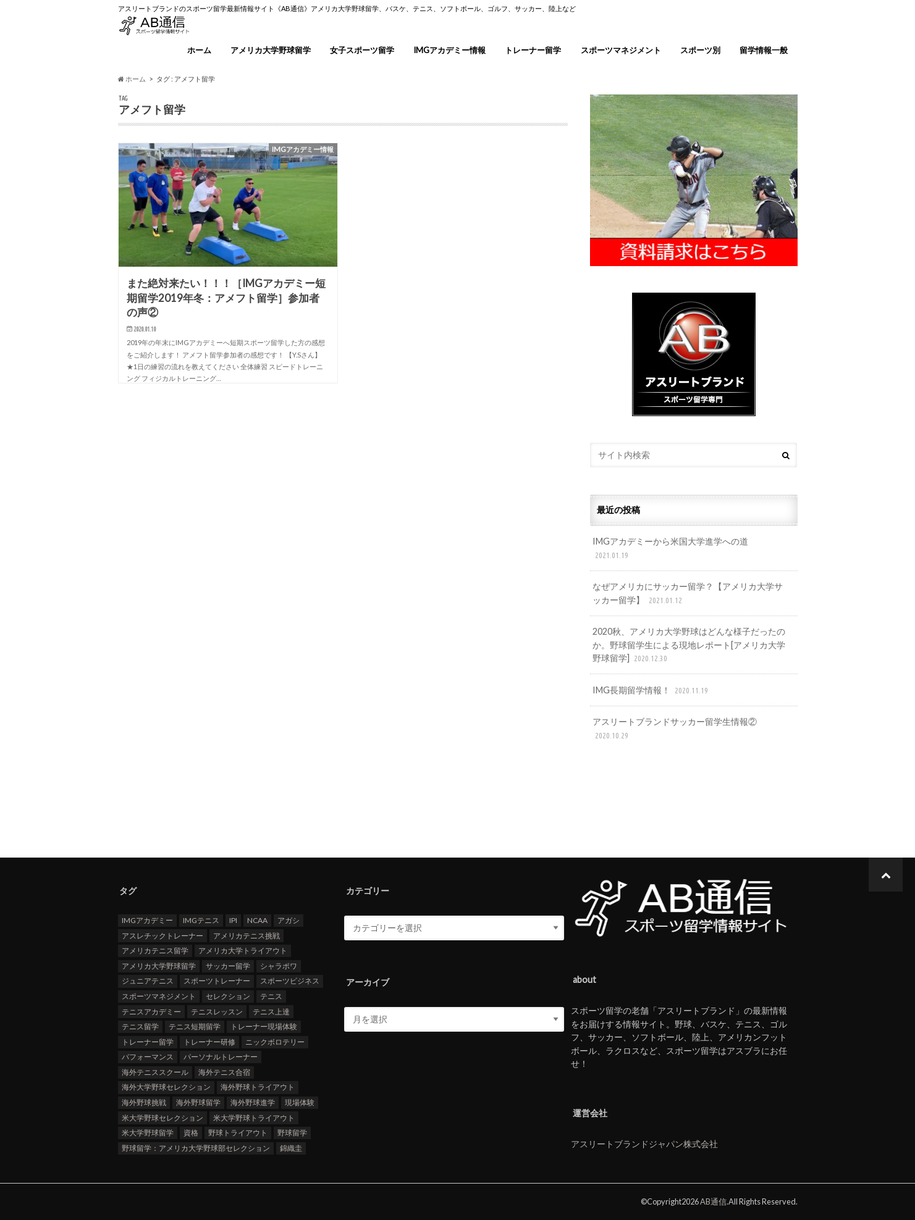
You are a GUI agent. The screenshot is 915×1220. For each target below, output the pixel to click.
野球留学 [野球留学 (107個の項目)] (292, 1132)
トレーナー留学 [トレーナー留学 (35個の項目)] (148, 1041)
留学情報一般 (764, 50)
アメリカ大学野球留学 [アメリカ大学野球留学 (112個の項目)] (159, 965)
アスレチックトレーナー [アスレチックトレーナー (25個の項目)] (162, 935)
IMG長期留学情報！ (651, 690)
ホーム (199, 50)
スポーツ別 (700, 50)
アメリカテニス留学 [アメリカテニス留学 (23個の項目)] (155, 950)
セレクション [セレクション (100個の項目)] (228, 996)
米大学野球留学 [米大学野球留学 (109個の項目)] (148, 1132)
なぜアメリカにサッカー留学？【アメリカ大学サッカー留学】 (687, 593)
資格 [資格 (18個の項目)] (190, 1132)
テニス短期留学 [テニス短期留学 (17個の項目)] (195, 1026)
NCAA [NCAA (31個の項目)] (257, 920)
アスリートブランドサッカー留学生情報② (674, 729)
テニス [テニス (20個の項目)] (271, 996)
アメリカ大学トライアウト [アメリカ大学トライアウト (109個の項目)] (242, 950)
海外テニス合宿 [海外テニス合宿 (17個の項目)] (224, 1071)
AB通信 (713, 1201)
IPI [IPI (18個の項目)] (233, 920)
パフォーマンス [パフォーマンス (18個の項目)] (148, 1056)
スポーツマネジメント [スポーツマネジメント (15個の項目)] (159, 996)
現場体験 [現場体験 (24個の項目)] (299, 1102)
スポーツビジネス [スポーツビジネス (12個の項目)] (289, 980)
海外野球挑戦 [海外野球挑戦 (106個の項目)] (144, 1102)
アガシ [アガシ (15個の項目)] (288, 920)
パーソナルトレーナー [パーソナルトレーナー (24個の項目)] (220, 1056)
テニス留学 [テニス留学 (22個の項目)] (140, 1026)
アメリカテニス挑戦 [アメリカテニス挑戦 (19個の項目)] (246, 935)
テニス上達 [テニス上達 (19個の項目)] (271, 1011)
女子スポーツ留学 (362, 50)
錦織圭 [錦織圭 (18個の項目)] (291, 1147)
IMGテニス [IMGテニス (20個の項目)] (201, 920)
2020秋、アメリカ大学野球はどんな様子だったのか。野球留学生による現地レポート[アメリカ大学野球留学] (688, 645)
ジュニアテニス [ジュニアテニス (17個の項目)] (148, 980)
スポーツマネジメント (621, 50)
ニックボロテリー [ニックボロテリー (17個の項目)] (275, 1041)
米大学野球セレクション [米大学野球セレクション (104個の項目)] (162, 1117)
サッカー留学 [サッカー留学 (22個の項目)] (228, 965)
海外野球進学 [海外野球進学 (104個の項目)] (252, 1102)
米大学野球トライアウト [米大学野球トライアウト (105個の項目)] (254, 1117)
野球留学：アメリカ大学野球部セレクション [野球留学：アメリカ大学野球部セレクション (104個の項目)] (196, 1147)
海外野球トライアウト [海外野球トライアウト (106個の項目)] (258, 1087)
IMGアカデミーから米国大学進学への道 (670, 548)
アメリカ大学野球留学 (270, 50)
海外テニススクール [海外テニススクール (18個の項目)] (155, 1071)
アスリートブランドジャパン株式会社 (644, 1144)
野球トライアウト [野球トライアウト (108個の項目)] (238, 1132)
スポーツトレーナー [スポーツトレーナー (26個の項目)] (216, 980)
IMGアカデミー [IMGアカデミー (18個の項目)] (147, 920)
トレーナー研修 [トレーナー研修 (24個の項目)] (209, 1041)
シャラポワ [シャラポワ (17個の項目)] (278, 965)
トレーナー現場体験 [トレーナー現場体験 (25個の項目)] (263, 1026)
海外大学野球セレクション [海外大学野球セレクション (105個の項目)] (166, 1087)
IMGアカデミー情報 (449, 50)
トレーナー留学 (533, 50)
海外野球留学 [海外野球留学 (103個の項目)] (198, 1102)
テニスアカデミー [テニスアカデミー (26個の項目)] (151, 1011)
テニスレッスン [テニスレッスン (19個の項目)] (217, 1011)
